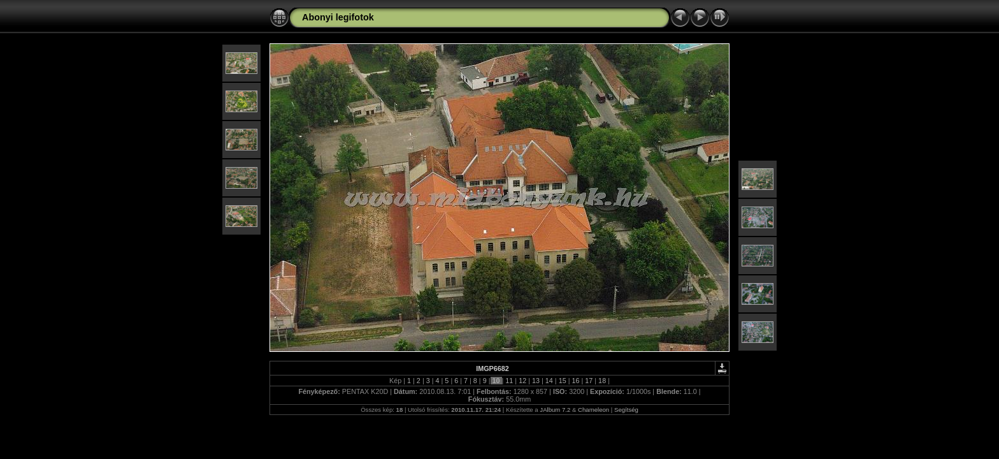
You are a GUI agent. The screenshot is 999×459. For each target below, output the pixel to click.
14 (549, 380)
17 (588, 380)
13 (536, 380)
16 (575, 380)
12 (522, 380)
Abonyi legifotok (338, 17)
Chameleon (593, 409)
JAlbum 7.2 (555, 409)
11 (509, 380)
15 (562, 380)
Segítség (626, 409)
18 (602, 380)
